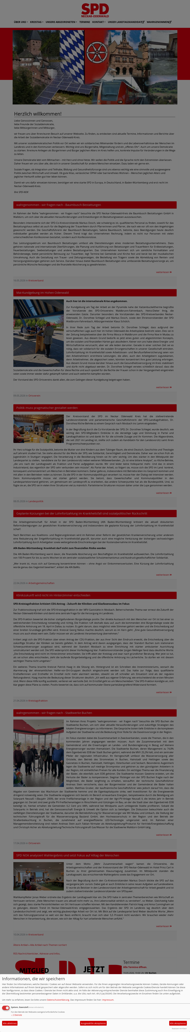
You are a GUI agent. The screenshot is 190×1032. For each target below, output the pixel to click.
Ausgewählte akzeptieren (93, 1023)
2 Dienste (16, 1015)
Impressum (108, 999)
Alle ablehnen (10, 1023)
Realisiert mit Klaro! (179, 1028)
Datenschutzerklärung (58, 999)
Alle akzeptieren (178, 1023)
